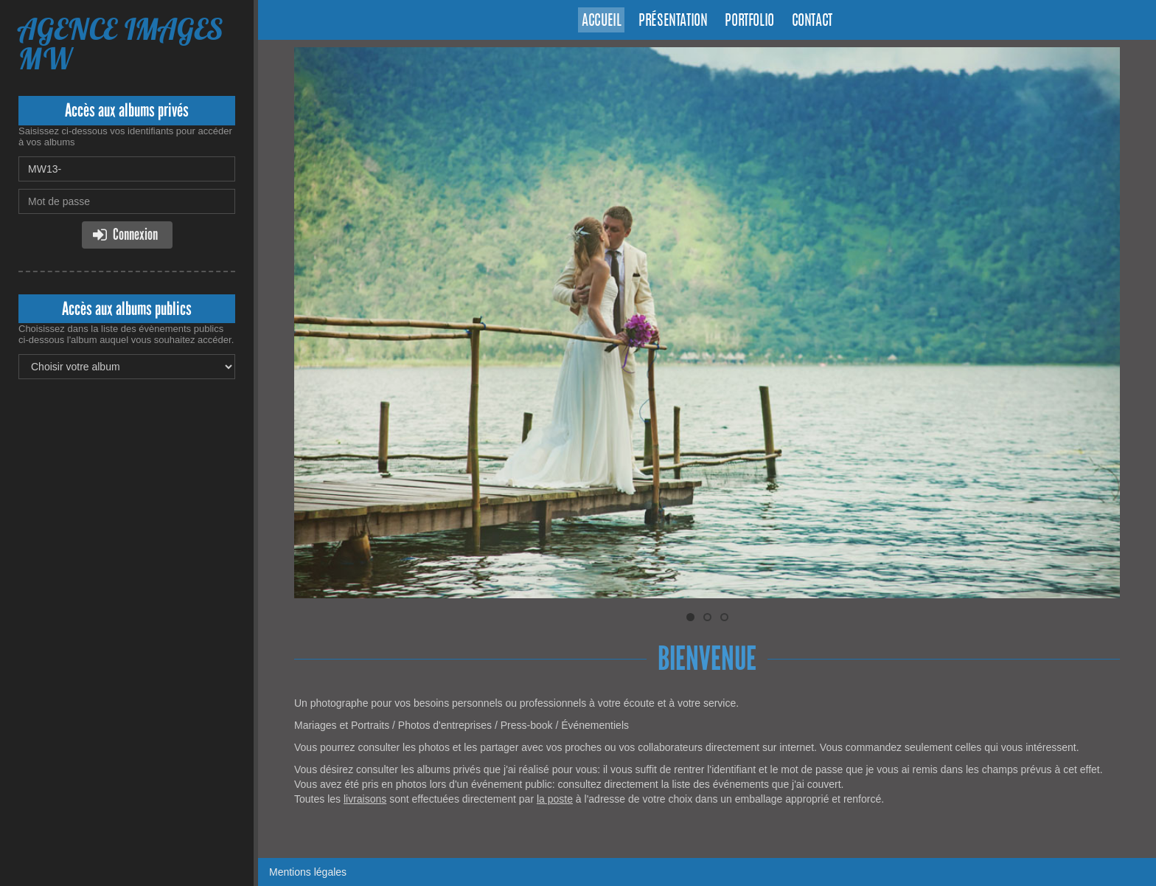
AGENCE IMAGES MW (120, 43)
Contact (812, 21)
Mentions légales (308, 872)
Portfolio (749, 21)
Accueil (601, 21)
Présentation (672, 21)
